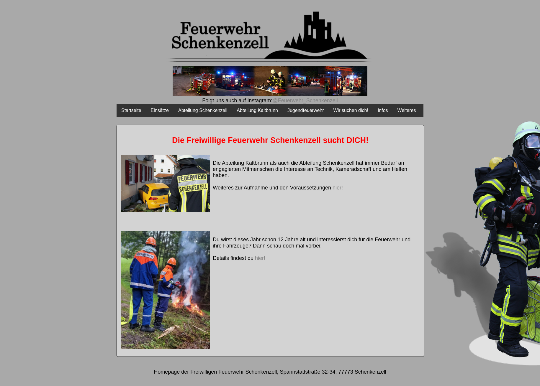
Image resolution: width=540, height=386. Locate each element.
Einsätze (160, 110)
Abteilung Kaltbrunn (257, 110)
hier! (338, 188)
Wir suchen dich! (350, 110)
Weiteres (406, 110)
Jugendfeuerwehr (305, 110)
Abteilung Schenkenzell (202, 110)
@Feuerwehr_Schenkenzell (305, 100)
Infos (383, 110)
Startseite (131, 110)
